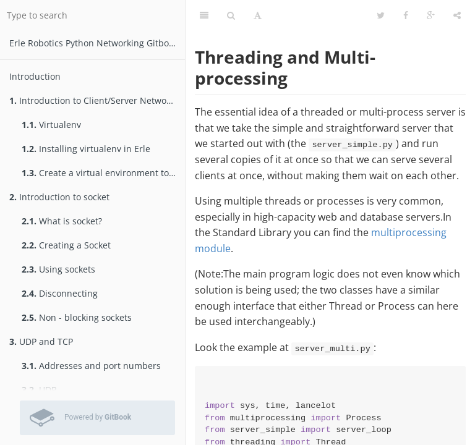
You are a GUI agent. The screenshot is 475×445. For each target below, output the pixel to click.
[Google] (430, 15)
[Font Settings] (257, 15)
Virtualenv (51, 124)
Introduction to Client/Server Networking (97, 100)
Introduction (35, 76)
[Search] (231, 15)
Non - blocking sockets (77, 317)
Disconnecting (60, 293)
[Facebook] (405, 15)
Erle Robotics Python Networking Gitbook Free (97, 43)
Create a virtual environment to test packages (103, 173)
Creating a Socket (66, 245)
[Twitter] (380, 15)
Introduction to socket (59, 197)
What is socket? (62, 221)
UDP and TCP (41, 341)
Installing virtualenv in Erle (86, 149)
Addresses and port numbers (91, 365)
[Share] (457, 15)
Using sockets (58, 269)
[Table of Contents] (204, 15)
